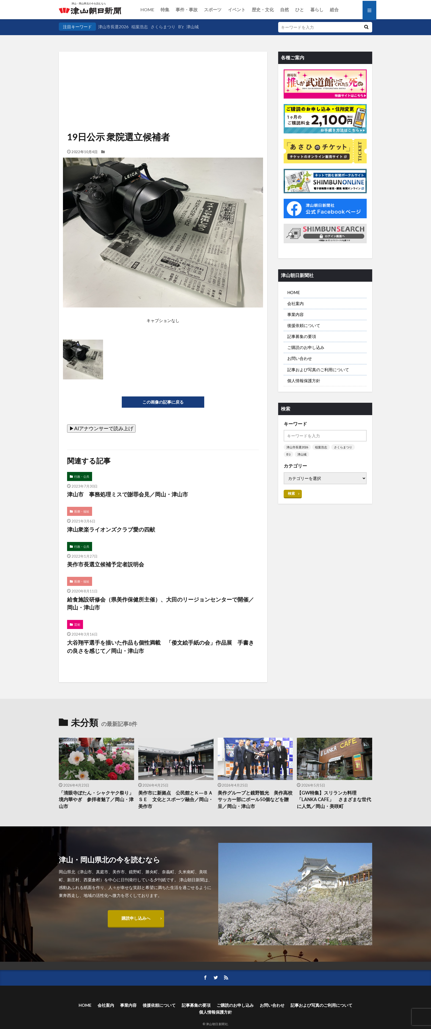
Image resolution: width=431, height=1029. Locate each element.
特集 (165, 9)
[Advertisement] (163, 79)
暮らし (317, 9)
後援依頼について (303, 325)
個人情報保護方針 (303, 380)
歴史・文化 (263, 9)
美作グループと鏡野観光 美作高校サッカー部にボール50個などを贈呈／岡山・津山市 (255, 799)
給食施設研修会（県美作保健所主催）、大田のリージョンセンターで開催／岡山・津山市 (160, 603)
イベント (236, 9)
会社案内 (295, 303)
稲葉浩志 (139, 26)
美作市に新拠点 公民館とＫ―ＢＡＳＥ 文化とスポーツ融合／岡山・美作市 (175, 799)
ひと (299, 9)
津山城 (192, 26)
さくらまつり (163, 26)
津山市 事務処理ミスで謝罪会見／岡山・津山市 (127, 494)
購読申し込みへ (135, 918)
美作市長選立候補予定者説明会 (105, 564)
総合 (334, 9)
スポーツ (213, 9)
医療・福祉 (81, 511)
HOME (147, 9)
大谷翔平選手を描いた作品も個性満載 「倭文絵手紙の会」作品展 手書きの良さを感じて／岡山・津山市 (160, 646)
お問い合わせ (299, 358)
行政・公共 (81, 476)
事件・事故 (187, 9)
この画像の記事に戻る (163, 401)
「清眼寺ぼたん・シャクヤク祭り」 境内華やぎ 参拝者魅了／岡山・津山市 (96, 799)
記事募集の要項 (301, 336)
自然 (284, 9)
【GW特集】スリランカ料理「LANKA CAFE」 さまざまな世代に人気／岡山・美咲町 (334, 799)
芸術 (77, 624)
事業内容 (295, 314)
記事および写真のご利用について (318, 369)
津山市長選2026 (113, 26)
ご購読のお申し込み (305, 347)
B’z (181, 26)
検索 (291, 493)
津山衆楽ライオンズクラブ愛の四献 (111, 529)
